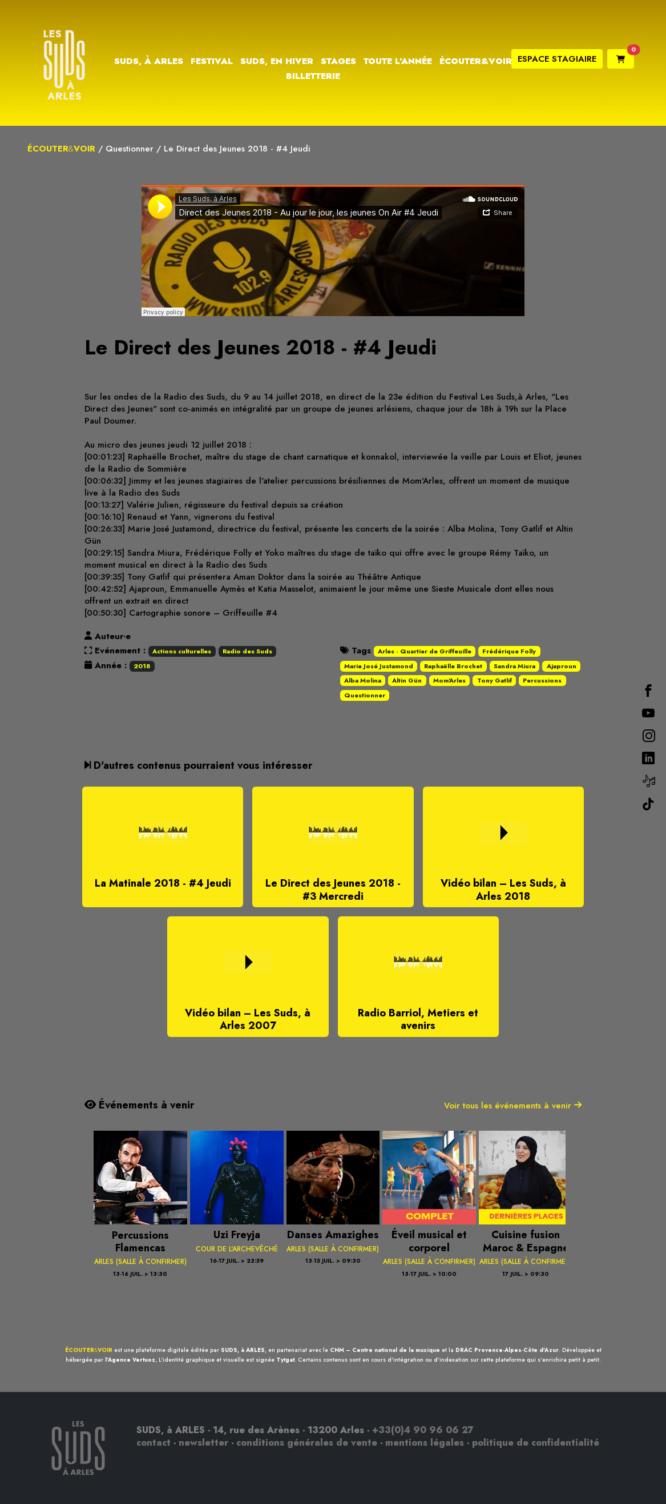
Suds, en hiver (276, 61)
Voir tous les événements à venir (513, 1105)
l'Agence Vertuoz (130, 1359)
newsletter (203, 1442)
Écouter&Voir (475, 61)
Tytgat (285, 1359)
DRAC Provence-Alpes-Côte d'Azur (507, 1350)
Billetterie (313, 76)
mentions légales (424, 1442)
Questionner (130, 148)
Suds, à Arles (148, 61)
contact (153, 1442)
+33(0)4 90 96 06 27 (423, 1430)
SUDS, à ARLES (243, 1350)
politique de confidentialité (535, 1442)
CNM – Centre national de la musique (385, 1350)
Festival (212, 61)
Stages (338, 61)
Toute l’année (398, 61)
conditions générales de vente (306, 1442)
